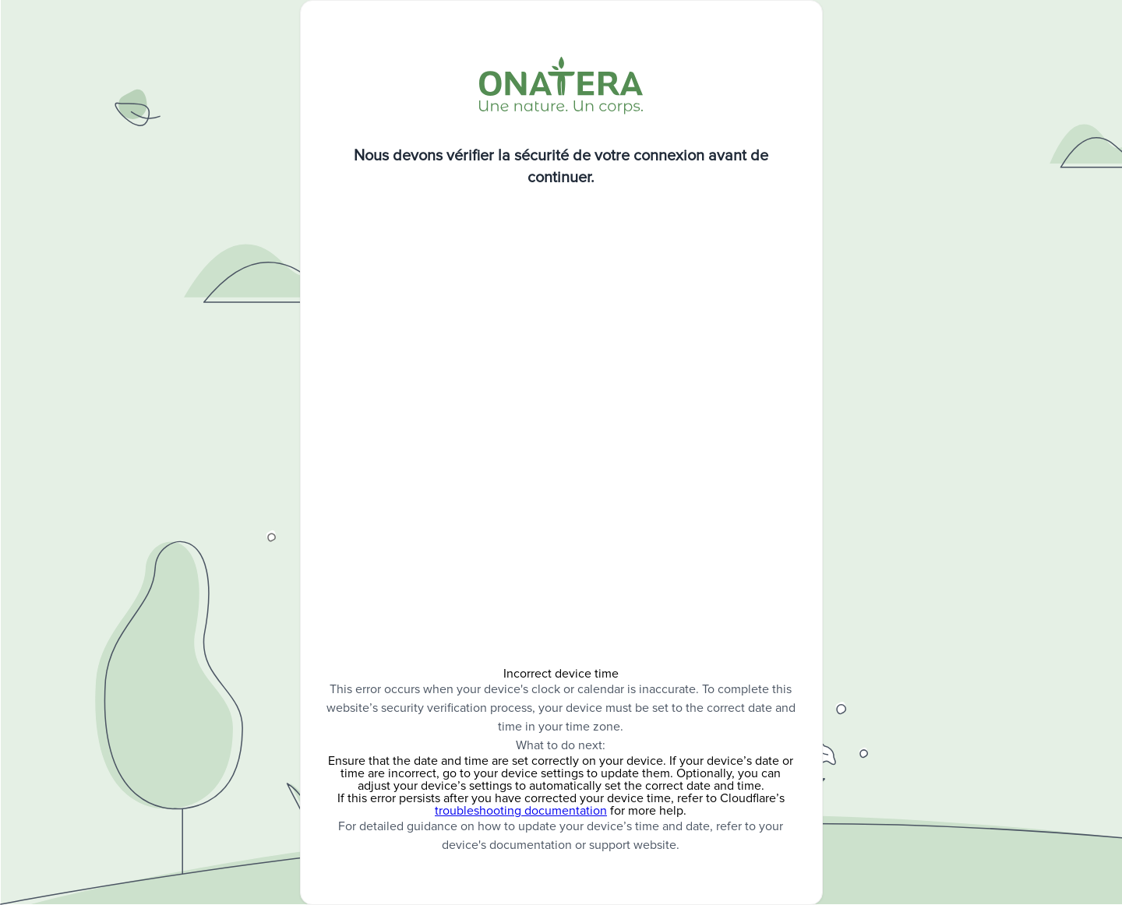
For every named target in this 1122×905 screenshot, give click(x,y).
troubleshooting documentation (521, 811)
